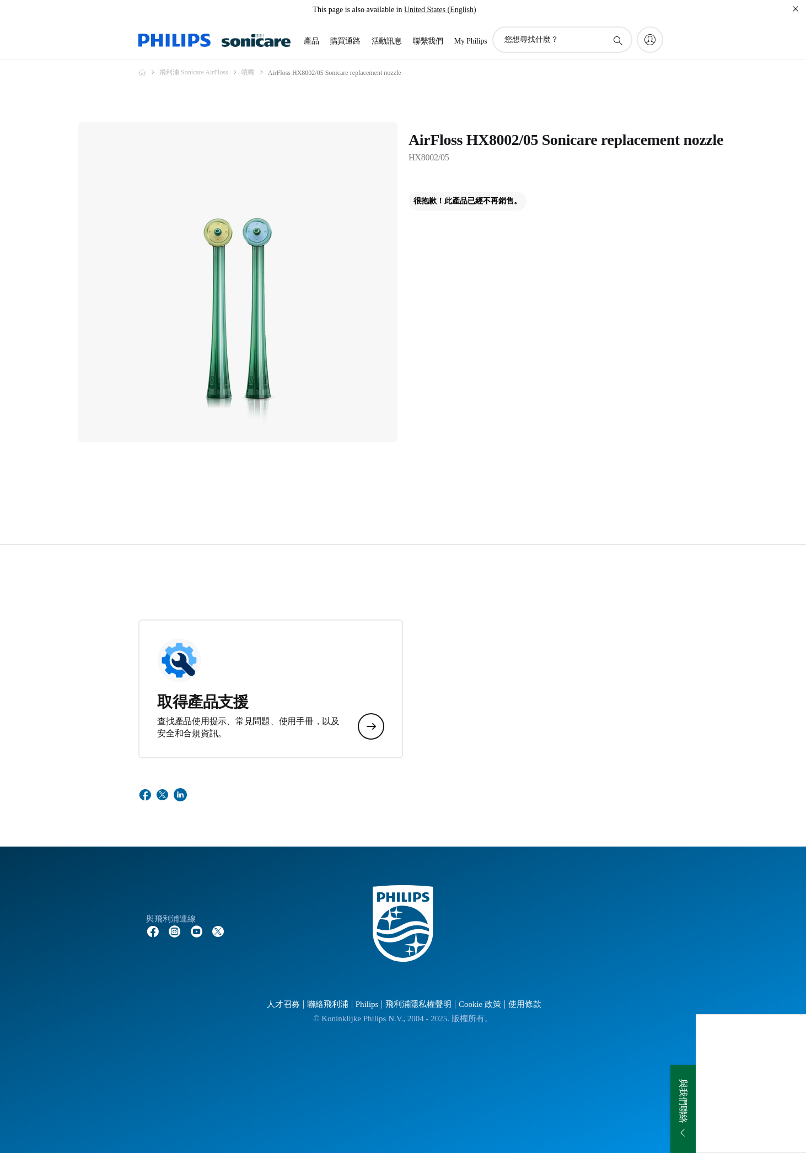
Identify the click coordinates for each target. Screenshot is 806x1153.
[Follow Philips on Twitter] (218, 930)
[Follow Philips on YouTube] (196, 930)
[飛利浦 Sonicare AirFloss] (200, 72)
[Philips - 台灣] (148, 72)
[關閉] (795, 8)
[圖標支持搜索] (617, 40)
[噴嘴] (254, 72)
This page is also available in (357, 10)
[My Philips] (650, 39)
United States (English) (440, 10)
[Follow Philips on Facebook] (152, 930)
